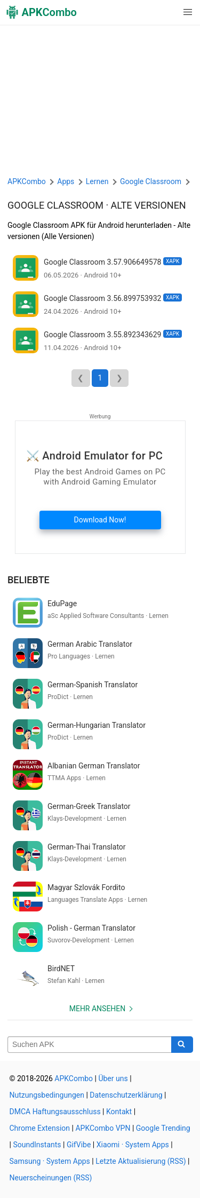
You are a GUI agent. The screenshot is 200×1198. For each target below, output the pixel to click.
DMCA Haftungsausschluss (55, 1111)
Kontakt (119, 1111)
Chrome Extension (40, 1128)
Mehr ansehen (97, 1008)
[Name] (89, 1044)
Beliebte (28, 579)
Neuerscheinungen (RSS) (51, 1177)
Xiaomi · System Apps (133, 1144)
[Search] (182, 1044)
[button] (166, 12)
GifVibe (79, 1144)
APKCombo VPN (102, 1128)
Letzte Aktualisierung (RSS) (140, 1161)
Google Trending (163, 1128)
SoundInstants (37, 1144)
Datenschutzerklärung (126, 1095)
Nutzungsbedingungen (47, 1095)
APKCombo (26, 181)
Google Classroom (55, 205)
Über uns (112, 1078)
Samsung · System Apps (50, 1161)
